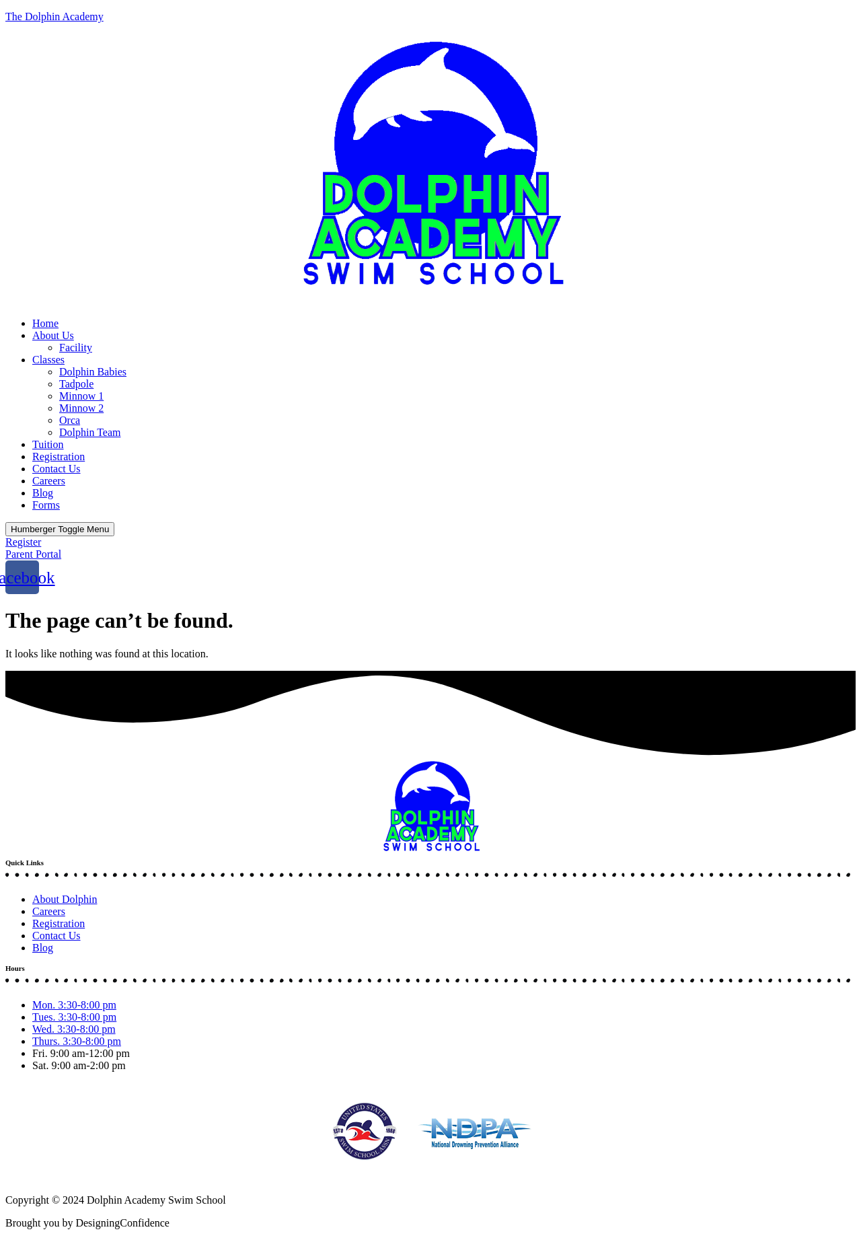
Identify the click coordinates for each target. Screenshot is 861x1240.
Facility (75, 347)
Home (45, 323)
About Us (53, 335)
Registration (58, 456)
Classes (48, 359)
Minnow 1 (81, 396)
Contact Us (56, 468)
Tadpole (76, 384)
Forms (46, 505)
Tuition (48, 444)
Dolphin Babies (92, 371)
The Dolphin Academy (54, 16)
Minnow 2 (81, 408)
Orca (69, 420)
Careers (48, 480)
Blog (42, 493)
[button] (430, 170)
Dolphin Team (89, 432)
